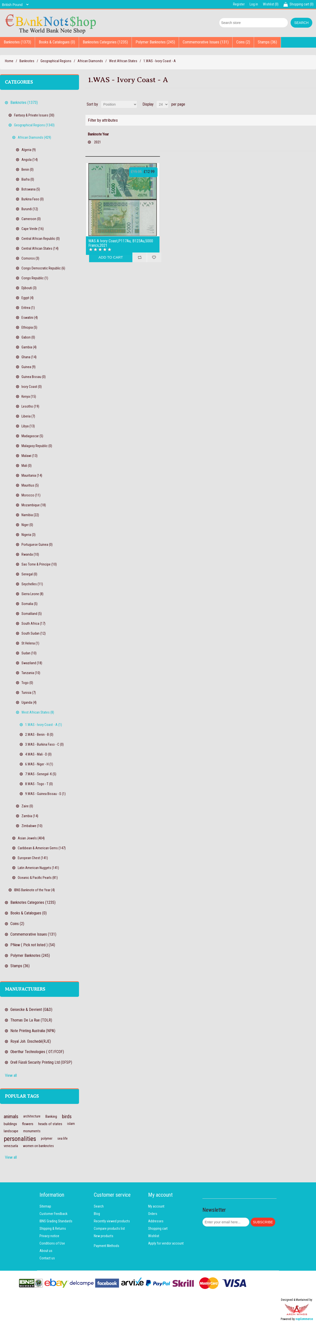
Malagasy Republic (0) (36, 446)
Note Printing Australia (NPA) (32, 1030)
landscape (11, 1131)
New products (103, 1236)
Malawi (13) (29, 456)
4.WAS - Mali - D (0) (38, 754)
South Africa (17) (33, 623)
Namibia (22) (30, 515)
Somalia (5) (29, 604)
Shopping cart (158, 1228)
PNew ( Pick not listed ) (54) (32, 945)
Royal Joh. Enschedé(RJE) (30, 1041)
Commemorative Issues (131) (206, 42)
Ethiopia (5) (29, 327)
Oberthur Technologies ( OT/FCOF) (37, 1051)
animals (11, 1116)
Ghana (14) (29, 357)
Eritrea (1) (28, 308)
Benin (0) (27, 169)
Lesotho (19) (30, 406)
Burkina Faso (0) (32, 199)
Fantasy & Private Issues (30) (34, 115)
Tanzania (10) (30, 673)
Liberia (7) (28, 416)
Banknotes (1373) (17, 42)
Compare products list (109, 1228)
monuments (31, 1131)
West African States (123, 61)
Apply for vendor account (166, 1243)
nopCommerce (304, 1319)
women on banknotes (38, 1146)
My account (156, 1206)
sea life (62, 1138)
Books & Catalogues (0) (57, 42)
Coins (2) (243, 42)
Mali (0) (26, 466)
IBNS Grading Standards (56, 1221)
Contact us (47, 1258)
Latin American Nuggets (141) (38, 868)
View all (11, 1075)
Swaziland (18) (31, 663)
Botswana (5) (30, 189)
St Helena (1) (30, 643)
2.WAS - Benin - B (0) (39, 735)
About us (46, 1251)
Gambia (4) (29, 347)
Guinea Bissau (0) (33, 377)
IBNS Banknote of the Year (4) (34, 890)
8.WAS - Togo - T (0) (39, 784)
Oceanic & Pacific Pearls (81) (38, 878)
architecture (31, 1116)
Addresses (155, 1221)
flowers (27, 1124)
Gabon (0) (28, 337)
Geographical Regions (55, 61)
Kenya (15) (28, 396)
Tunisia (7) (28, 693)
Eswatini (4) (29, 318)
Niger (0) (27, 525)
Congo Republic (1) (34, 278)
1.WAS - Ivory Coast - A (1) (43, 725)
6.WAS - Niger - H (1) (39, 764)
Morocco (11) (30, 495)
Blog (97, 1214)
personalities (20, 1138)
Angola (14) (29, 160)
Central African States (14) (40, 248)
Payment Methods (106, 1246)
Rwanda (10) (30, 554)
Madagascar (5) (32, 436)
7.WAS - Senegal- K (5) (40, 774)
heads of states (50, 1124)
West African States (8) (37, 712)
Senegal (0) (29, 574)
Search (99, 1206)
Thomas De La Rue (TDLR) (31, 1020)
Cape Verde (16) (32, 229)
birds (67, 1116)
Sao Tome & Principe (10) (39, 564)
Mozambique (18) (33, 505)
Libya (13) (28, 426)
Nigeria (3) (28, 535)
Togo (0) (27, 683)
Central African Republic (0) (40, 239)
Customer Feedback (53, 1214)
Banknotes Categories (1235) (105, 42)
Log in (254, 4)
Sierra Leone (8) (32, 594)
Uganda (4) (29, 702)
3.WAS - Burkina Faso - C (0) (44, 744)
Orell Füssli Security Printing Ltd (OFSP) (41, 1062)
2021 (97, 142)
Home (9, 61)
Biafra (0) (27, 179)
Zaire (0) (27, 806)
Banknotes (27, 61)
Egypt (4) (27, 298)
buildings (10, 1124)
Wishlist (153, 1236)
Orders (152, 1214)
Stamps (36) (267, 42)
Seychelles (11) (32, 584)
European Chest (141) (33, 858)
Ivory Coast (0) (31, 387)
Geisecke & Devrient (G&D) (31, 1009)
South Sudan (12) (33, 633)
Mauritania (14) (31, 475)
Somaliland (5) (31, 614)
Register (239, 4)
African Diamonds (90, 61)
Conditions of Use (52, 1243)
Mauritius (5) (30, 485)
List (312, 104)
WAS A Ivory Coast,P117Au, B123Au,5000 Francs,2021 (120, 243)
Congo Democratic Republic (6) (43, 268)
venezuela (11, 1146)
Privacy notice (49, 1236)
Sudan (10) (29, 653)
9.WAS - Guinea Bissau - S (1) (45, 794)
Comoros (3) (30, 258)
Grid (303, 104)
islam (71, 1124)
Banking (51, 1116)
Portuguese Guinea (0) (37, 545)
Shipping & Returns (53, 1228)
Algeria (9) (28, 150)
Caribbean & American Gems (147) (42, 848)
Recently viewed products (112, 1221)
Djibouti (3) (29, 288)
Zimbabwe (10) (31, 826)
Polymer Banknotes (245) (155, 42)
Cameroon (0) (31, 219)
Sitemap (45, 1206)
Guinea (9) (28, 367)
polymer (46, 1138)
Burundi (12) (29, 209)
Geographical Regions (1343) (34, 125)
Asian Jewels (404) (31, 838)
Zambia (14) (29, 816)
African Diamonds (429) (34, 137)
